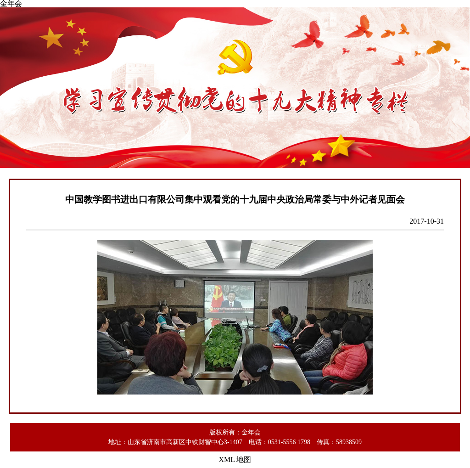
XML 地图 (235, 459)
